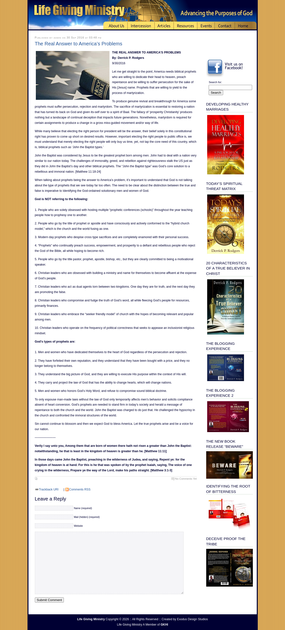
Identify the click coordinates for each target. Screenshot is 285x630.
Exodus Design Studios (192, 619)
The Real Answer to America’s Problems (78, 43)
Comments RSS (79, 489)
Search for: (215, 82)
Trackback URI (49, 489)
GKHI (164, 624)
